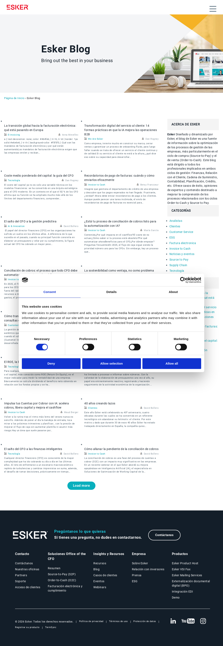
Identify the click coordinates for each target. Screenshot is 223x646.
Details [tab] (111, 292)
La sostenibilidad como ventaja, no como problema (119, 270)
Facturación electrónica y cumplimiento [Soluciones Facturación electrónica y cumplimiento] (65, 588)
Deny (51, 363)
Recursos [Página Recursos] (99, 563)
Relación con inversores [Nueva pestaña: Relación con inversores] (148, 569)
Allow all (171, 363)
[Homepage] (18, 7)
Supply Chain (178, 265)
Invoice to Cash (96, 184)
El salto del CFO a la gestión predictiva (30, 221)
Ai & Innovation (16, 226)
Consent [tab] (49, 292)
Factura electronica (182, 243)
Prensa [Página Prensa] (137, 575)
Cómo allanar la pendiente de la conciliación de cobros (121, 449)
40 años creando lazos (99, 403)
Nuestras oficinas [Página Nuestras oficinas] (27, 569)
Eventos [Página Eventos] (98, 581)
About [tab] (173, 292)
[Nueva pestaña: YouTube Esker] (188, 621)
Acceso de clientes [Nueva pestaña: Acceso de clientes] (27, 587)
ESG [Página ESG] (135, 581)
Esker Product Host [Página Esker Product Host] (185, 563)
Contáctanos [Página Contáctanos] (24, 563)
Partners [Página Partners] (21, 575)
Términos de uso (118, 621)
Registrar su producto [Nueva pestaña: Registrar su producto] (27, 627)
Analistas (175, 220)
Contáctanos (164, 535)
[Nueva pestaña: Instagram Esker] (203, 621)
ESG (172, 237)
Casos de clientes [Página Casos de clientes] (105, 575)
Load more (81, 486)
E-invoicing (14, 134)
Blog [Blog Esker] (96, 569)
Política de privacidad (91, 621)
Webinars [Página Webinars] (99, 587)
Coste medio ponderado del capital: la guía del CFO (39, 175)
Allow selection (111, 363)
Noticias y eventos (182, 254)
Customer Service (18, 325)
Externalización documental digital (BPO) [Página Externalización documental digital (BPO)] (191, 583)
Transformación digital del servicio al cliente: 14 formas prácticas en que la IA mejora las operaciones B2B (120, 130)
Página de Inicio (14, 98)
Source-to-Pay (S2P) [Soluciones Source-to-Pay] (62, 574)
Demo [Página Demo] (176, 597)
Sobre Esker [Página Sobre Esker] (140, 563)
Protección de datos (144, 621)
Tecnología (14, 180)
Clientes (92, 408)
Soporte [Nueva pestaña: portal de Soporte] (20, 581)
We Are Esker (95, 139)
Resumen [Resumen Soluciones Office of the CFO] (54, 568)
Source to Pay (179, 259)
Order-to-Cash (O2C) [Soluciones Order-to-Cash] (62, 580)
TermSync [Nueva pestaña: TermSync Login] (50, 627)
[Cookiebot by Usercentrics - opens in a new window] (183, 280)
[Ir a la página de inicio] (30, 535)
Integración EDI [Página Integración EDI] (182, 591)
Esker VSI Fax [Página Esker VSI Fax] (181, 569)
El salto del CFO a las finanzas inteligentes (33, 449)
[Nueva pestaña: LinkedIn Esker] (173, 621)
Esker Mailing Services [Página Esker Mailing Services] (187, 575)
